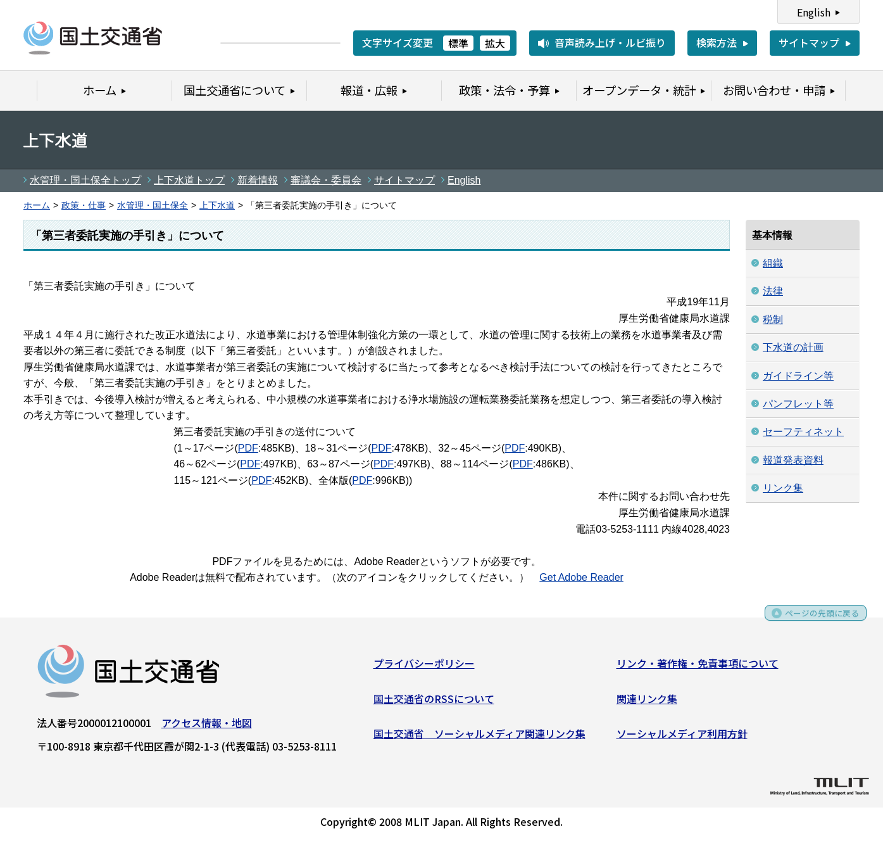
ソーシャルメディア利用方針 (682, 737)
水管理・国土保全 (152, 205)
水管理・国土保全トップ (85, 180)
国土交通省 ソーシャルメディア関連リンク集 (479, 737)
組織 (773, 263)
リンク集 (783, 488)
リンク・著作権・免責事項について (698, 667)
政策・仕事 (83, 205)
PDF (248, 448)
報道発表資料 (793, 460)
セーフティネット (803, 431)
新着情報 (257, 180)
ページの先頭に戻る (815, 621)
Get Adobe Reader (581, 577)
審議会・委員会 (326, 180)
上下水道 (217, 205)
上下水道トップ (189, 180)
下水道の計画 (793, 347)
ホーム (36, 205)
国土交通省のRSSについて (433, 702)
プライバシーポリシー (424, 667)
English (813, 12)
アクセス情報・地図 (206, 727)
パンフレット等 (798, 403)
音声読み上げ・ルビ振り (610, 42)
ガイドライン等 (798, 376)
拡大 (495, 43)
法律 (773, 291)
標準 (458, 43)
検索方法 (716, 42)
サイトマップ (809, 42)
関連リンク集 (647, 702)
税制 (773, 319)
